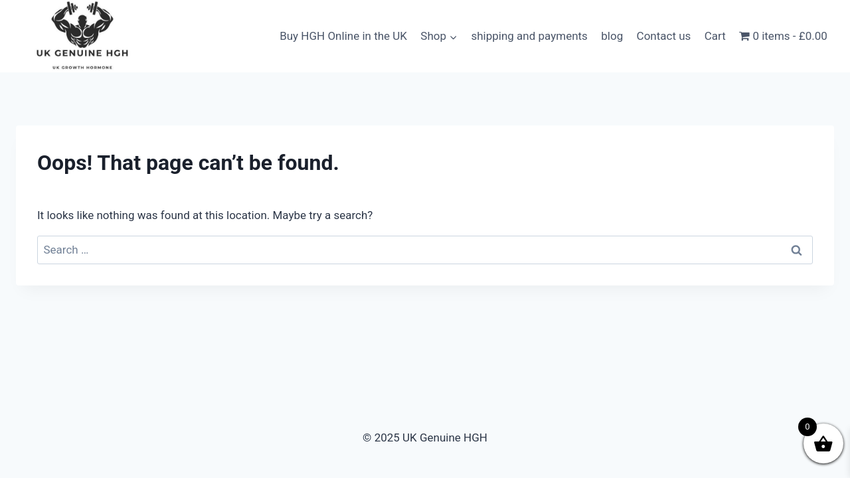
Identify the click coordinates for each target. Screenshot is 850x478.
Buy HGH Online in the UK (343, 35)
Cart (715, 35)
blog (612, 35)
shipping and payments (529, 35)
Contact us (664, 35)
